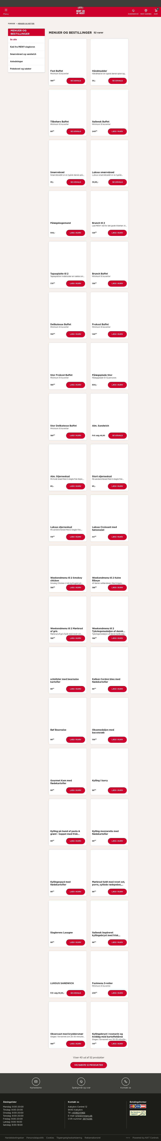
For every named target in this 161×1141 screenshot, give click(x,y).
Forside (12, 23)
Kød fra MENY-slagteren (22, 47)
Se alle (13, 40)
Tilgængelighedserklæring (69, 1138)
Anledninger (16, 62)
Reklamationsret (92, 1138)
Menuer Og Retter (26, 23)
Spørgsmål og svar (81, 1083)
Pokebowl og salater (20, 69)
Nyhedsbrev (36, 1083)
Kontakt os (125, 1083)
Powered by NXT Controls (145, 1138)
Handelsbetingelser (14, 1138)
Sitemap (128, 1137)
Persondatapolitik (35, 1138)
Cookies (50, 1138)
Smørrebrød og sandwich (23, 54)
